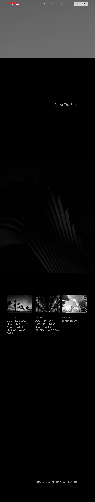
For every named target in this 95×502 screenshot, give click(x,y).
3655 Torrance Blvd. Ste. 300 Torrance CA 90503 (55, 490)
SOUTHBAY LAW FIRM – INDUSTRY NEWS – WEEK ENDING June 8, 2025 (47, 325)
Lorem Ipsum (69, 320)
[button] (52, 4)
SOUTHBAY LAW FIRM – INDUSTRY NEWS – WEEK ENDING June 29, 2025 (17, 327)
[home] (13, 3)
